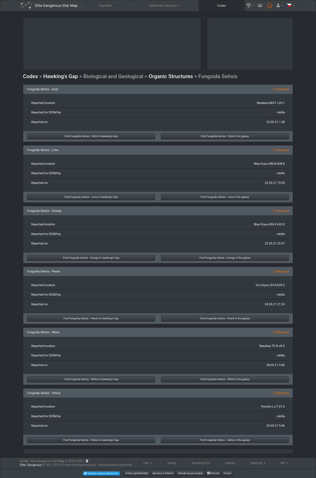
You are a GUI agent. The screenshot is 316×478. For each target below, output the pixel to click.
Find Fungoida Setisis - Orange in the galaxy (225, 257)
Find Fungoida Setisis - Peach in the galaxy (225, 318)
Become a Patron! (163, 473)
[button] (250, 5)
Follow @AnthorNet (136, 473)
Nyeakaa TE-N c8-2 (272, 346)
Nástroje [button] (257, 463)
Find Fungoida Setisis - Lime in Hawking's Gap (91, 197)
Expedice (106, 5)
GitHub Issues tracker (190, 473)
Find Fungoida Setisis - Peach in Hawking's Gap (91, 318)
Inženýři (230, 463)
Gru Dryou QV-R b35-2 (270, 285)
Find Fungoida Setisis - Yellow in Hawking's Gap (91, 440)
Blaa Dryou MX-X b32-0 (269, 224)
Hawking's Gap (60, 76)
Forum (227, 473)
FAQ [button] (146, 463)
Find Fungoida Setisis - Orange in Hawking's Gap (91, 257)
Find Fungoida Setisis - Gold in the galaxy (225, 136)
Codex (221, 5)
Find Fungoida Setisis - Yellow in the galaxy (225, 440)
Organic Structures (171, 76)
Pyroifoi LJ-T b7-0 (273, 406)
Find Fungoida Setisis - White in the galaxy (224, 379)
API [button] (283, 463)
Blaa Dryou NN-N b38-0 (269, 164)
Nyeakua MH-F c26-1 (271, 103)
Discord (213, 473)
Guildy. (172, 463)
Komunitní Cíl (201, 463)
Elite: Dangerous (31, 465)
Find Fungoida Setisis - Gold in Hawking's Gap (91, 136)
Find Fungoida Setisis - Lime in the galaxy (225, 197)
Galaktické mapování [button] (163, 5)
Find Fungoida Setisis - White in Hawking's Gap (91, 379)
